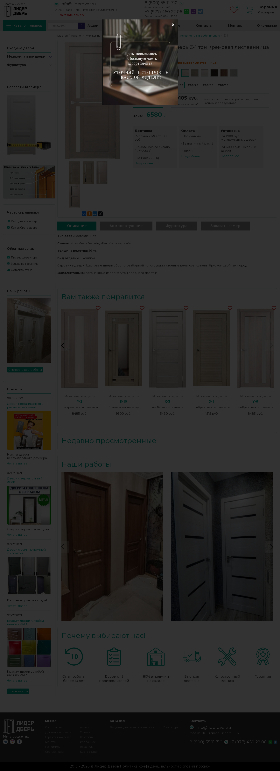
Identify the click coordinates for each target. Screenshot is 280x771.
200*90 (223, 85)
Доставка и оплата (130, 25)
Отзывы (85, 732)
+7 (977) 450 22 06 (163, 11)
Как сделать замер (24, 221)
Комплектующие (126, 226)
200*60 (178, 85)
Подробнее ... (145, 163)
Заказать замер (71, 15)
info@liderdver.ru (78, 3)
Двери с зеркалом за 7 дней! (24, 480)
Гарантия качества (58, 737)
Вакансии (87, 747)
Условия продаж (195, 766)
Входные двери (20, 48)
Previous (63, 345)
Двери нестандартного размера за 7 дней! (25, 405)
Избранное (170, 25)
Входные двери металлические (132, 727)
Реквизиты (52, 747)
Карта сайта (88, 751)
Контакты (204, 25)
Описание (77, 226)
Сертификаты (54, 751)
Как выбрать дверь (24, 227)
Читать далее (17, 463)
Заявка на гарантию (24, 263)
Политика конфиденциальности (149, 766)
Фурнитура (16, 65)
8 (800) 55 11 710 (161, 2)
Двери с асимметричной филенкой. (26, 551)
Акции (93, 25)
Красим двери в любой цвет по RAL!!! (25, 622)
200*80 (208, 85)
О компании (267, 25)
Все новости (18, 691)
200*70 (193, 85)
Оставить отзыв (21, 270)
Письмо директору (24, 257)
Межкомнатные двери (26, 56)
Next (271, 345)
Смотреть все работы (25, 369)
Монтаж (235, 25)
